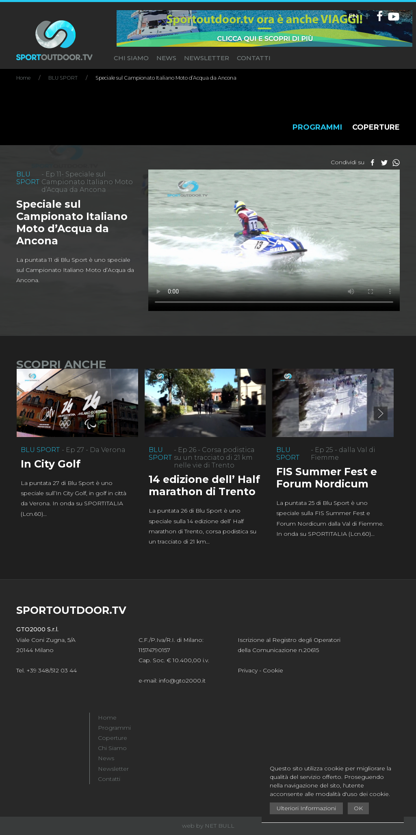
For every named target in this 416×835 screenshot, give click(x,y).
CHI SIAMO (131, 58)
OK (358, 808)
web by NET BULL (208, 825)
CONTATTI (254, 58)
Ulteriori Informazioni (306, 808)
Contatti (109, 779)
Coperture (112, 737)
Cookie (273, 670)
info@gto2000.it (182, 680)
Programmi (114, 727)
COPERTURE (376, 127)
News (106, 758)
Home (107, 717)
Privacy (248, 670)
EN (353, 16)
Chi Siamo (112, 748)
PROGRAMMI (317, 127)
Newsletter (113, 768)
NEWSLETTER (206, 58)
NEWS (166, 58)
